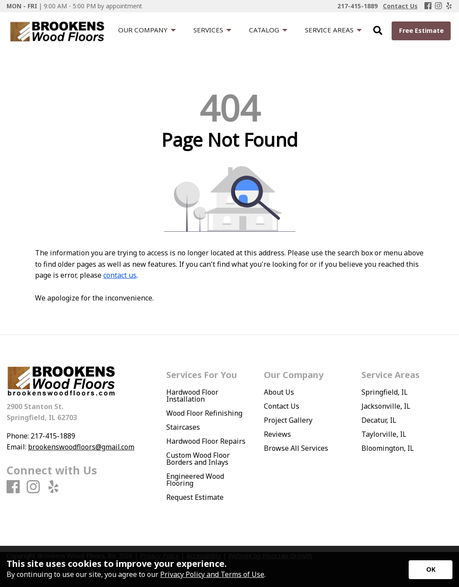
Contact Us (281, 406)
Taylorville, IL (383, 434)
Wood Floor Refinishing (204, 413)
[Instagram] (438, 6)
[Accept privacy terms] (430, 569)
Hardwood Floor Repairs (205, 441)
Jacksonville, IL (385, 406)
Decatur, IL (378, 420)
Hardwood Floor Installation (192, 396)
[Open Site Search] (378, 31)
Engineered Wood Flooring (195, 480)
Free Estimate (421, 30)
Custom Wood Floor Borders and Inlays (198, 459)
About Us (279, 392)
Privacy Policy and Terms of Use (212, 574)
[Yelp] (448, 6)
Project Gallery (288, 420)
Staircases (183, 427)
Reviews (277, 434)
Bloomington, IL (387, 448)
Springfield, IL (384, 392)
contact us (120, 275)
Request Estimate (195, 497)
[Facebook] (427, 6)
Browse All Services (296, 448)
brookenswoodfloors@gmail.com (81, 447)
